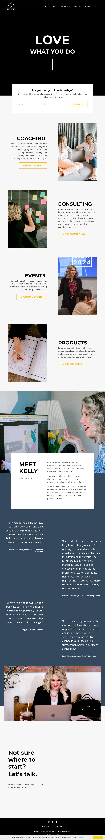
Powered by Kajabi (52, 835)
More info (81, 837)
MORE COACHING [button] (32, 165)
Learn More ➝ (25, 478)
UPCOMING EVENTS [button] (32, 296)
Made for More (65, 6)
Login (96, 6)
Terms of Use (58, 826)
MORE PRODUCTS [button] (72, 363)
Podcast (77, 6)
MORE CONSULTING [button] (74, 234)
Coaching (87, 6)
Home (46, 6)
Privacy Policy (46, 826)
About (54, 6)
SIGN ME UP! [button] (78, 104)
